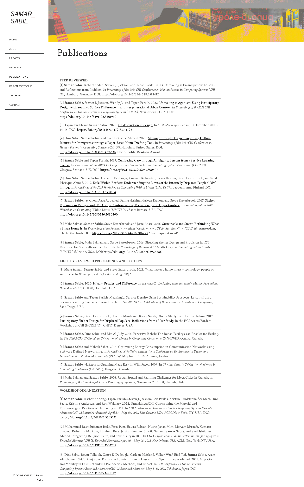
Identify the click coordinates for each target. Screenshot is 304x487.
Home (13, 39)
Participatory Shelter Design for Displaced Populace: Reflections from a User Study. (117, 321)
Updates (14, 58)
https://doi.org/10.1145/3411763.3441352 (88, 473)
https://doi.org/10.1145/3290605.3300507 (129, 170)
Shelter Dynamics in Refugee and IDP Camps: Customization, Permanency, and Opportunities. (137, 202)
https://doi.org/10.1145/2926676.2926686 (133, 252)
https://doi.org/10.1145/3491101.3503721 (88, 417)
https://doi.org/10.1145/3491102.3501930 (88, 116)
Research (15, 67)
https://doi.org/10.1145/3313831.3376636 (88, 152)
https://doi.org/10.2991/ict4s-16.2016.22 (120, 233)
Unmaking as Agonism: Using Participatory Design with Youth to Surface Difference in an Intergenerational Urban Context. (139, 105)
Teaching (15, 95)
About (13, 48)
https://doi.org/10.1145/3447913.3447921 (105, 129)
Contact (14, 104)
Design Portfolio (20, 86)
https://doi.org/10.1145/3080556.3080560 (89, 214)
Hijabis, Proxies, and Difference (115, 283)
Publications (18, 76)
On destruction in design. (135, 125)
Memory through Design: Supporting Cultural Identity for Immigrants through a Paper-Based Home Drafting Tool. (135, 140)
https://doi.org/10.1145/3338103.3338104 (88, 192)
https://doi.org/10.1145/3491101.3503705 (88, 445)
